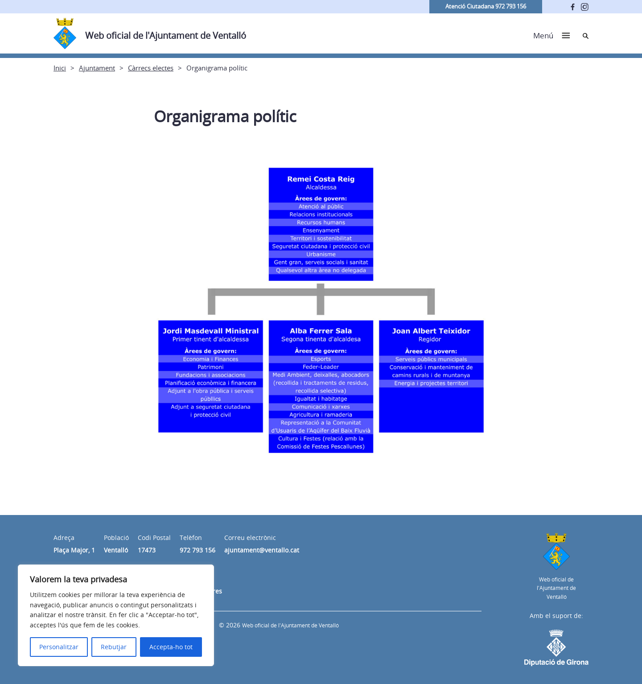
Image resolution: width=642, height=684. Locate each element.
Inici (60, 67)
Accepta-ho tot (171, 647)
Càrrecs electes (150, 67)
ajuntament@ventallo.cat (261, 550)
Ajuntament (97, 67)
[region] (116, 615)
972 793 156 (197, 550)
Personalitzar (58, 647)
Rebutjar (114, 647)
